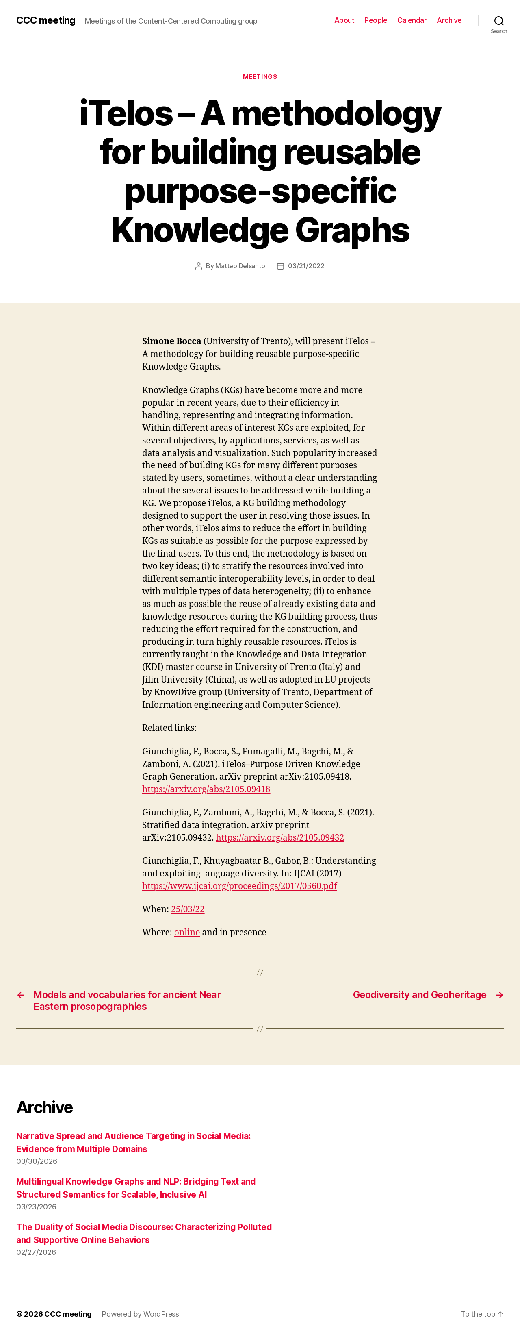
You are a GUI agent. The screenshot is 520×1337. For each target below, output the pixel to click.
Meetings (260, 76)
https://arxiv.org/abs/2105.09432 (280, 838)
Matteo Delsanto (240, 266)
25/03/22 (188, 909)
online (187, 932)
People (375, 20)
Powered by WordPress (140, 1314)
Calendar (412, 20)
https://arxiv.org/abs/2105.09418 (206, 789)
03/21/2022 (306, 266)
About (344, 20)
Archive (449, 20)
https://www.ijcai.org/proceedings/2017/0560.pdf (239, 886)
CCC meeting (45, 20)
